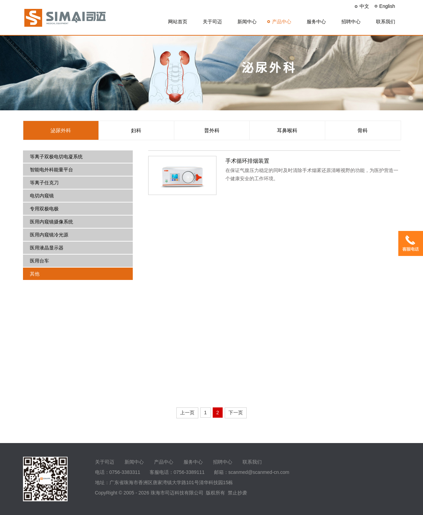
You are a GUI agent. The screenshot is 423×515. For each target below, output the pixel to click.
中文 (364, 6)
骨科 (362, 130)
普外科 (212, 130)
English (387, 6)
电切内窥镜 (42, 195)
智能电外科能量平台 (51, 169)
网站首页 (177, 21)
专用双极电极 (44, 208)
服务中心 (316, 21)
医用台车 (39, 260)
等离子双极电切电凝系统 (56, 156)
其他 (34, 274)
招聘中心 (351, 21)
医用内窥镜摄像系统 (51, 221)
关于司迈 (212, 21)
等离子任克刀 (44, 182)
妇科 (136, 130)
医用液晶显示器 (46, 247)
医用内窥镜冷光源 (49, 234)
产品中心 (281, 21)
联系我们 (385, 21)
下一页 (235, 412)
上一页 (187, 412)
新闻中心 (247, 21)
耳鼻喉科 (287, 130)
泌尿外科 (60, 130)
